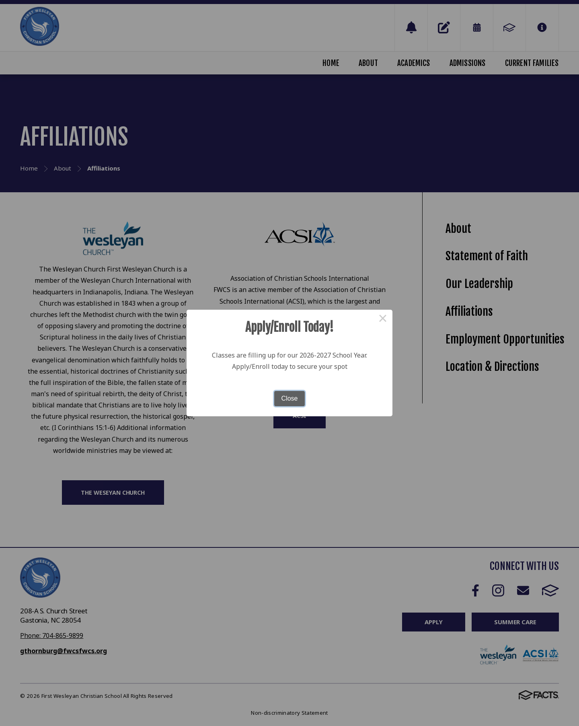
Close (289, 398)
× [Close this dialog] (383, 319)
